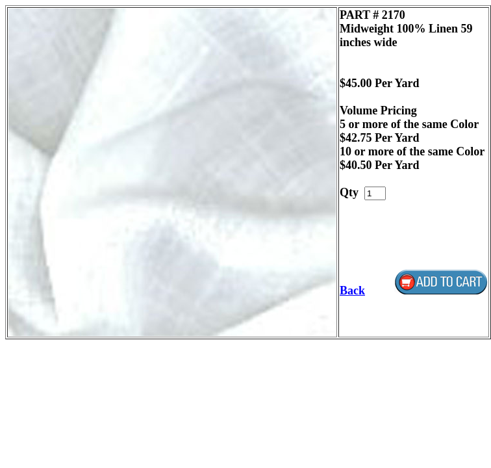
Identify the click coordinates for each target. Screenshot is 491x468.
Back (352, 290)
